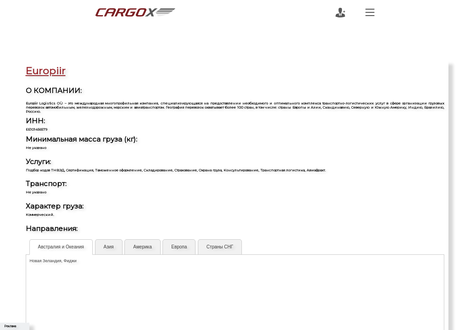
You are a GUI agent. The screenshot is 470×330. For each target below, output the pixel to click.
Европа (179, 246)
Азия (109, 246)
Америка (142, 246)
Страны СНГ (220, 246)
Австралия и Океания (61, 246)
